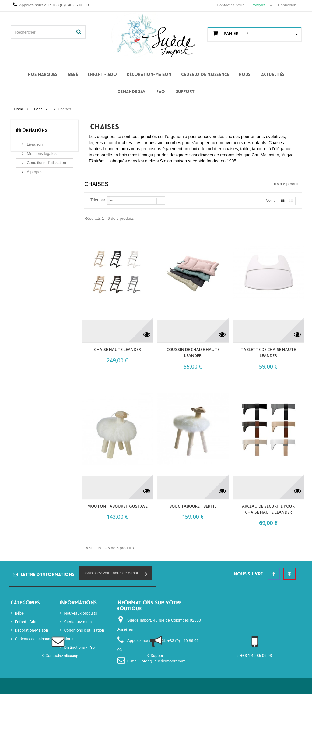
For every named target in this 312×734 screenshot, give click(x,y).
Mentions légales (41, 151)
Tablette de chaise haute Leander (268, 352)
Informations (31, 130)
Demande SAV (131, 92)
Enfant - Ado (102, 75)
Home (19, 109)
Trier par (97, 200)
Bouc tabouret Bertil (192, 506)
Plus (92, 167)
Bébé (73, 75)
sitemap (70, 656)
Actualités (272, 75)
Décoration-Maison (149, 75)
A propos (34, 169)
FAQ (160, 92)
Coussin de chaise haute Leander (193, 352)
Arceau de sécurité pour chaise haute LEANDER (268, 509)
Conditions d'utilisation (46, 160)
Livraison (34, 142)
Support (185, 92)
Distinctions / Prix (79, 647)
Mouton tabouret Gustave (117, 506)
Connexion (287, 5)
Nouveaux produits (80, 613)
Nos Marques (42, 75)
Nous (244, 75)
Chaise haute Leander (117, 349)
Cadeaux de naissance (205, 75)
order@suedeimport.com (163, 661)
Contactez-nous (230, 5)
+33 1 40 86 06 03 (256, 695)
